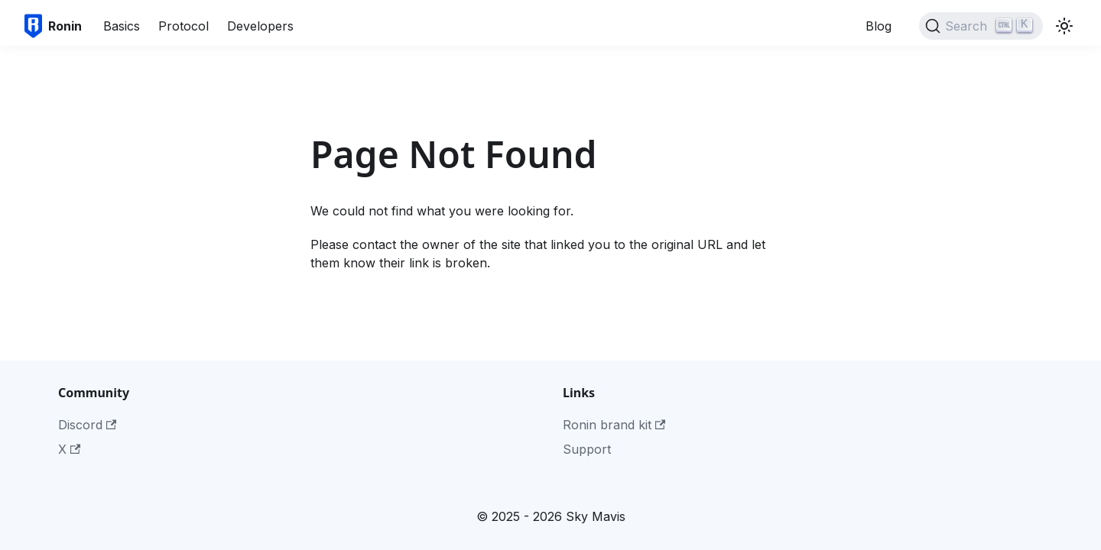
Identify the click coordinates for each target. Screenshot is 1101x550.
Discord (87, 424)
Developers (260, 26)
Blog (879, 26)
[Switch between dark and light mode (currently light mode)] (1064, 26)
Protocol (183, 26)
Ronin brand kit (614, 424)
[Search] (981, 26)
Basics (121, 26)
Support (587, 449)
